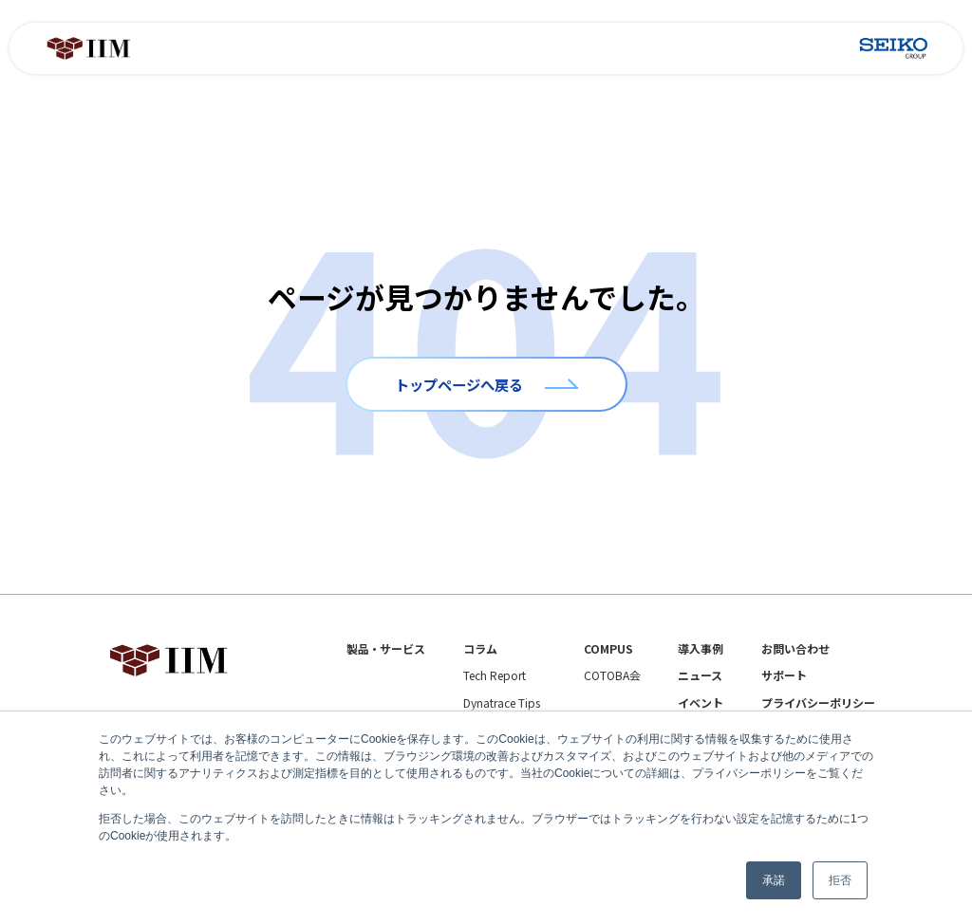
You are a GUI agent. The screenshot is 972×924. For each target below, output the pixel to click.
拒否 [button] (840, 880)
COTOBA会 (612, 675)
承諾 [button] (773, 880)
